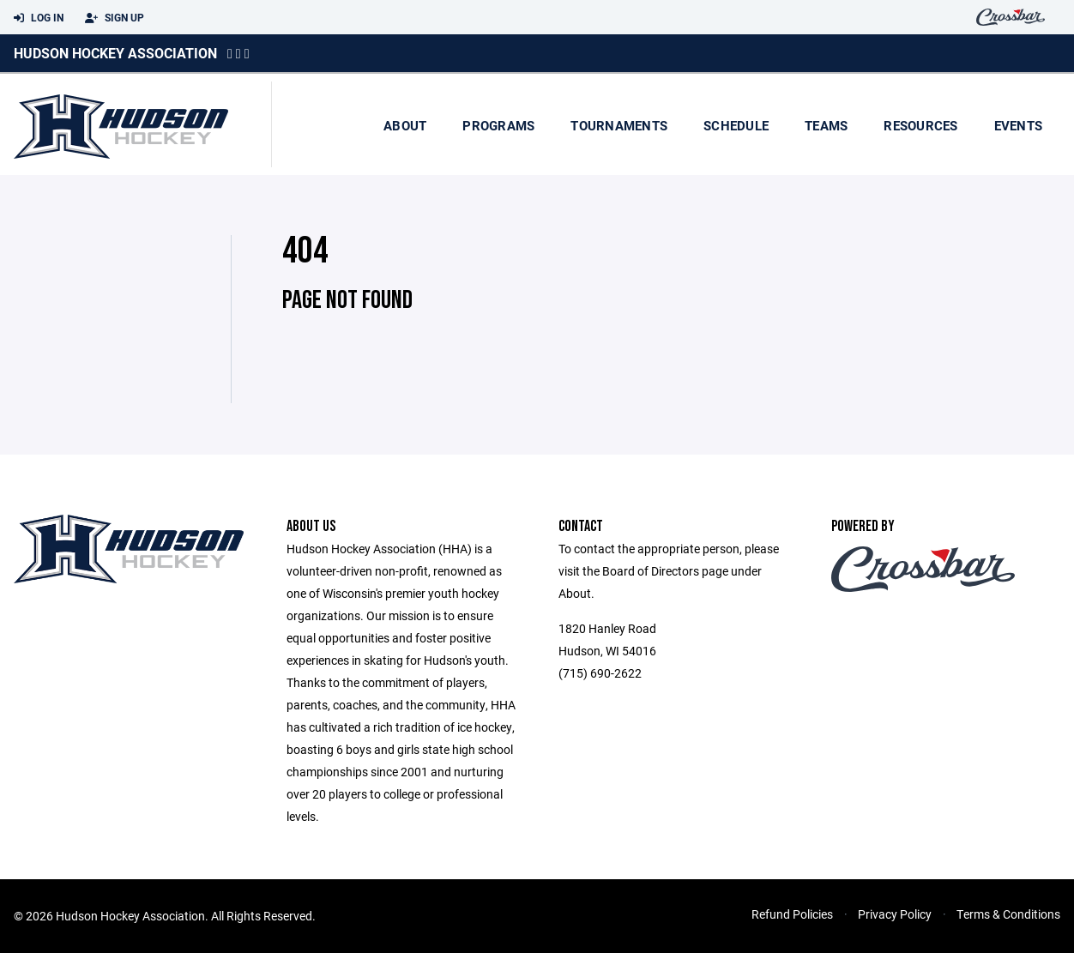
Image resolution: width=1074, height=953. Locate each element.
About (404, 125)
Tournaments (618, 125)
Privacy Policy (895, 914)
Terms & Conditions (1008, 914)
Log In (38, 18)
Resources (920, 125)
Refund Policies (792, 914)
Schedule (736, 125)
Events (1018, 125)
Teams (826, 125)
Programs (498, 125)
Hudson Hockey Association (115, 53)
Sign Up (114, 18)
